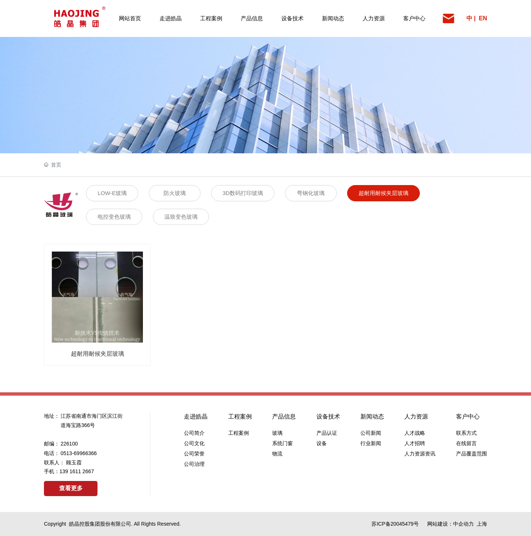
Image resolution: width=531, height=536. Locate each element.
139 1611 (70, 471)
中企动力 (463, 524)
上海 (482, 524)
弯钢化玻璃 (311, 193)
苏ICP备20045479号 (395, 524)
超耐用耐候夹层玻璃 (383, 193)
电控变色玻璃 (114, 217)
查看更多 (71, 488)
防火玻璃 (175, 193)
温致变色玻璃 (181, 217)
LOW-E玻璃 (112, 193)
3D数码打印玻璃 (243, 193)
